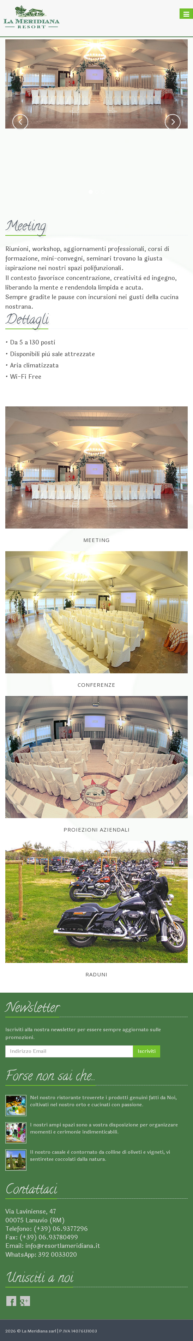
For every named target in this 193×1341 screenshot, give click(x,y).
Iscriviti (147, 1051)
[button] (20, 122)
